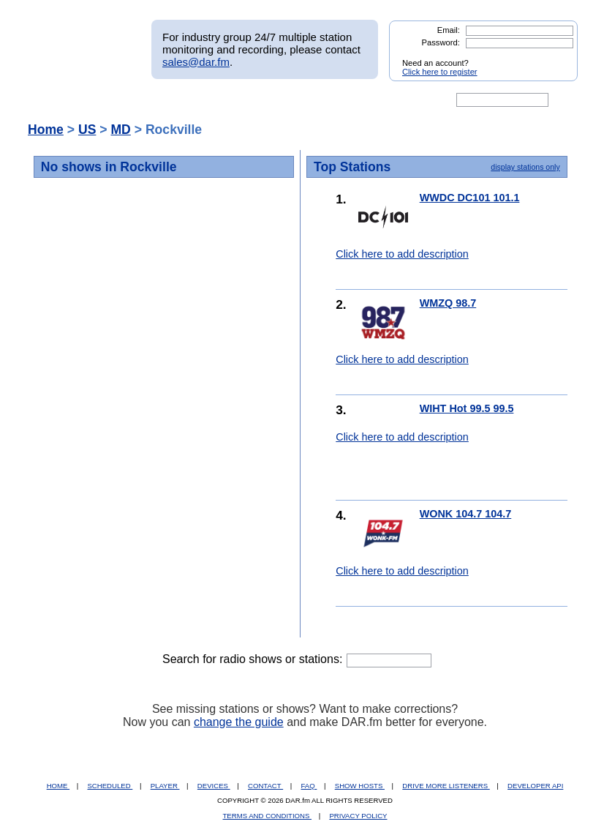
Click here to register (439, 71)
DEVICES (213, 786)
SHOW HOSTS (360, 786)
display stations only (525, 166)
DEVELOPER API (535, 786)
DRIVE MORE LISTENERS (445, 786)
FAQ (309, 786)
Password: (441, 42)
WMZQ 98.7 (448, 303)
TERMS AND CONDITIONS (267, 816)
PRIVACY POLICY (358, 816)
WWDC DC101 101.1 (470, 197)
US (87, 129)
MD (120, 129)
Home (46, 129)
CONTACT (265, 786)
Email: (448, 30)
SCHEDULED (109, 786)
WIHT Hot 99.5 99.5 (467, 408)
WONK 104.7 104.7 (466, 514)
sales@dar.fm (196, 62)
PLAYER (165, 786)
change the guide (239, 722)
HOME (58, 786)
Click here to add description (402, 254)
